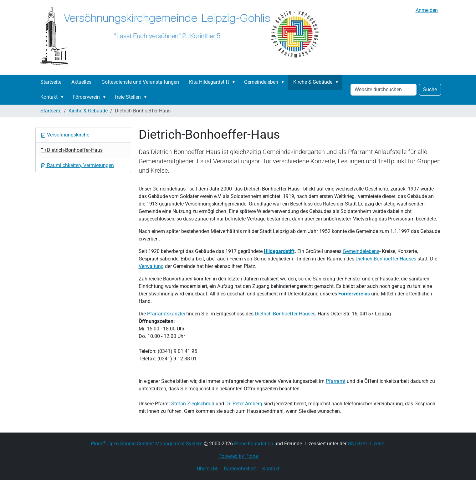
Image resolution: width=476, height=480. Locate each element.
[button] (235, 82)
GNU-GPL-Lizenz (366, 444)
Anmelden (427, 10)
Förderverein (86, 97)
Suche (430, 89)
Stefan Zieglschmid (192, 404)
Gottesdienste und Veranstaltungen (140, 82)
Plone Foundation (253, 444)
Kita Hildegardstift (209, 82)
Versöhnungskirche (65, 135)
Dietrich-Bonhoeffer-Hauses (386, 259)
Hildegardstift (279, 251)
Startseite (50, 82)
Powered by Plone (238, 456)
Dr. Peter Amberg (243, 404)
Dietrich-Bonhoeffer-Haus (72, 150)
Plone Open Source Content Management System (146, 444)
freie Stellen (128, 97)
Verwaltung (151, 266)
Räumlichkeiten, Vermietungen (77, 165)
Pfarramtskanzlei (166, 314)
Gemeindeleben (261, 82)
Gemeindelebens (361, 251)
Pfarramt (335, 381)
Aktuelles (81, 82)
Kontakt (49, 97)
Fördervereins (354, 294)
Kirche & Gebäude (312, 82)
